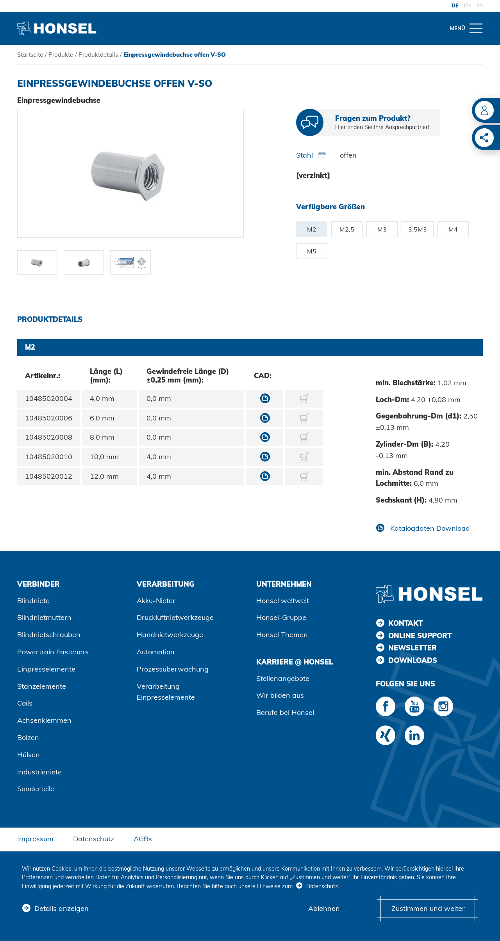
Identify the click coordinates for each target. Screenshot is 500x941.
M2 (311, 229)
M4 (453, 229)
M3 (382, 229)
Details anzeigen (61, 908)
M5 (311, 251)
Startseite (30, 54)
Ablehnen (324, 908)
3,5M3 (417, 229)
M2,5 (346, 229)
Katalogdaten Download (429, 528)
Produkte (60, 54)
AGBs (143, 838)
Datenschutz (93, 838)
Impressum (35, 838)
